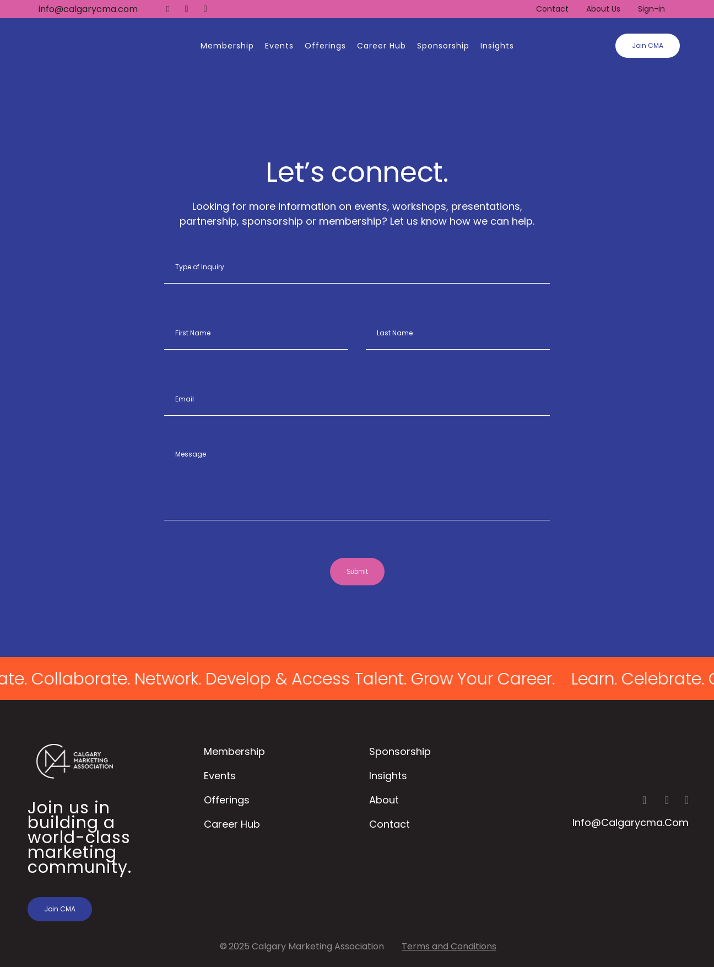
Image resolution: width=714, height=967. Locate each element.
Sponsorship (400, 751)
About (384, 800)
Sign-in (651, 8)
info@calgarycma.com (88, 9)
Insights (388, 776)
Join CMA (647, 45)
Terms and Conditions (449, 946)
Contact (552, 8)
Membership (234, 751)
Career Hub (232, 824)
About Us (603, 8)
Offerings (227, 800)
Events (220, 776)
